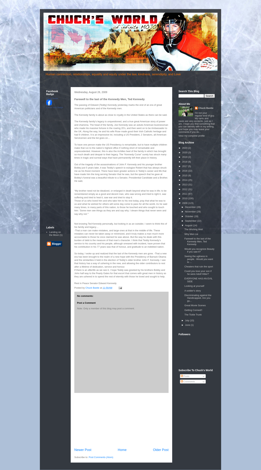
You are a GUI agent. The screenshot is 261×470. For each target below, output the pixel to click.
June (188, 325)
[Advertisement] (121, 420)
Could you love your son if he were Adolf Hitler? (198, 272)
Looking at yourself (194, 286)
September (191, 220)
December (191, 207)
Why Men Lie (191, 234)
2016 (185, 170)
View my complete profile (192, 135)
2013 (185, 184)
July (187, 320)
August (189, 225)
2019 (185, 157)
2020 (185, 152)
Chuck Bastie (52, 98)
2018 (185, 161)
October (189, 216)
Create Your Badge (54, 107)
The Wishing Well (193, 229)
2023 (185, 148)
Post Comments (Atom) (101, 457)
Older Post (161, 450)
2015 (185, 175)
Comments (188, 381)
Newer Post (82, 450)
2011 (185, 193)
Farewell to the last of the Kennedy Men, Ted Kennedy (197, 241)
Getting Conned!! (193, 310)
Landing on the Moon (55, 233)
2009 (185, 203)
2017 (185, 166)
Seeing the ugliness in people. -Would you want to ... (198, 259)
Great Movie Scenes (195, 305)
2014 (185, 180)
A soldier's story (192, 290)
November (191, 211)
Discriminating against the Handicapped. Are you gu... (197, 298)
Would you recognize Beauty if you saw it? (199, 250)
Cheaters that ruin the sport (198, 266)
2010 (185, 198)
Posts (185, 376)
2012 (185, 189)
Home (122, 450)
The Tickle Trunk (193, 314)
